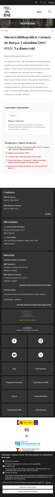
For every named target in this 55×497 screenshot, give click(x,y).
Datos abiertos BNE (40, 382)
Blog (14, 369)
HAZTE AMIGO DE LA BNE (27, 320)
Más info (48, 482)
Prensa (14, 396)
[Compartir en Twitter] (40, 354)
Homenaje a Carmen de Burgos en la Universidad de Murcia (27, 167)
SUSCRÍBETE (27, 328)
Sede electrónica (40, 396)
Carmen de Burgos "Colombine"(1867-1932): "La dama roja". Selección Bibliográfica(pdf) (28, 148)
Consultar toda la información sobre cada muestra (34, 305)
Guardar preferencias (28, 487)
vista (27, 123)
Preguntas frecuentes (14, 382)
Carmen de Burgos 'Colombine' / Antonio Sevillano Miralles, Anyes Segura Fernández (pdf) (27, 161)
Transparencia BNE (14, 410)
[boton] (44, 2)
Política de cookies (12, 461)
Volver (6, 31)
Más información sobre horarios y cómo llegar (35, 285)
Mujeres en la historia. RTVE (18, 153)
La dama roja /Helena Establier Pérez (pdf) (24, 157)
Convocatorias (40, 369)
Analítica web (10, 466)
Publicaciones (40, 410)
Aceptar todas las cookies (28, 491)
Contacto (36, 3)
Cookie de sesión (11, 473)
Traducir (51, 3)
